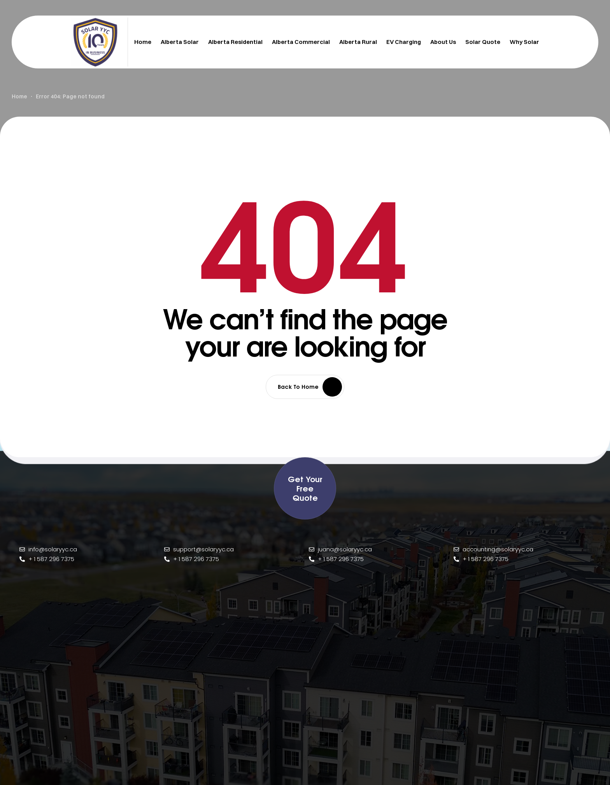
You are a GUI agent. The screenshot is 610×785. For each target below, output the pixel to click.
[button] (305, 488)
